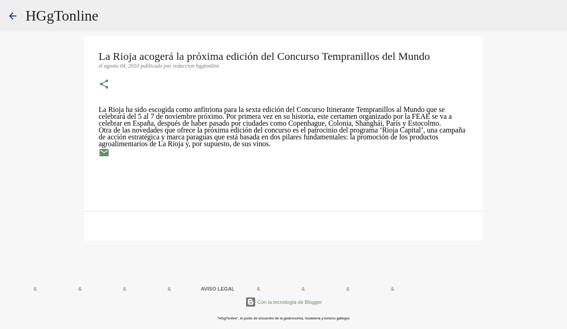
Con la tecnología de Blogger (283, 302)
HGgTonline (62, 15)
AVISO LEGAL (218, 289)
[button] (104, 85)
